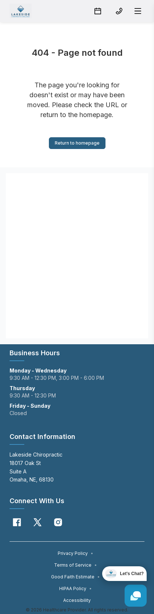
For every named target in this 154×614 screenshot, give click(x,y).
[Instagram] (58, 522)
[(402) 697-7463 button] (119, 11)
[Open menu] (137, 11)
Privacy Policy (75, 553)
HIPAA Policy (75, 588)
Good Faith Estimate (75, 577)
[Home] (21, 11)
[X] (37, 522)
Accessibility (77, 600)
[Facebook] (17, 522)
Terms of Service (75, 565)
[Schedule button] (98, 11)
